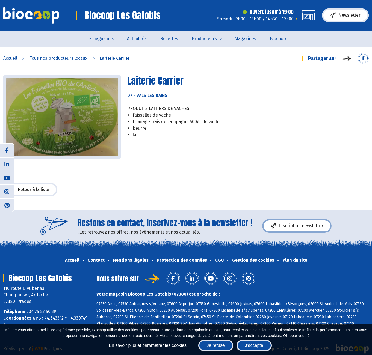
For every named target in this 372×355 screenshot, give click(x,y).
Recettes (169, 38)
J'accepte (254, 345)
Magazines (245, 38)
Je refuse (216, 345)
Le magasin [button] (97, 38)
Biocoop (278, 38)
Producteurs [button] (204, 38)
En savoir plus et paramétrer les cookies (148, 345)
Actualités (137, 38)
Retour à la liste (30, 189)
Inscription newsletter (296, 226)
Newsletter (345, 15)
